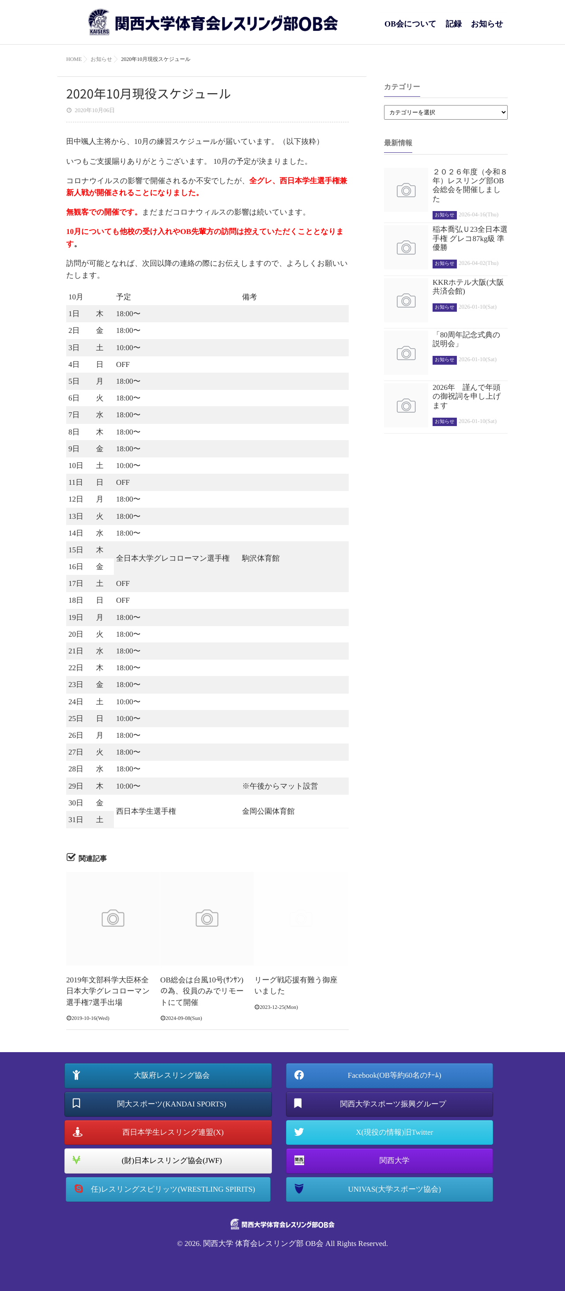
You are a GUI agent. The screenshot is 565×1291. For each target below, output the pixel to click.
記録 (454, 28)
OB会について (410, 28)
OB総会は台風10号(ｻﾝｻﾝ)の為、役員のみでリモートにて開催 (202, 991)
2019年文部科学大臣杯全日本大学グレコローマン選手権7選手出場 (108, 991)
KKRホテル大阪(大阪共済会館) (468, 286)
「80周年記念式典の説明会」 (466, 339)
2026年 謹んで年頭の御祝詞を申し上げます (467, 396)
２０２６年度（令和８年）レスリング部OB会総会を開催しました (470, 185)
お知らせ (487, 28)
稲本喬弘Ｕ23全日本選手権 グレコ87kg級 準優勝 (470, 238)
